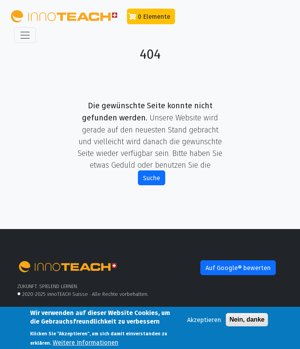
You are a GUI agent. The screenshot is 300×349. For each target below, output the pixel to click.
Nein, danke (246, 322)
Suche (151, 178)
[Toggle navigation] (25, 35)
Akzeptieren (204, 322)
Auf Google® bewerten (238, 268)
